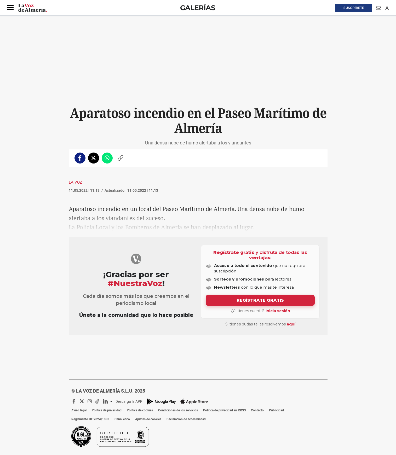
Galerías (197, 7)
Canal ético (122, 419)
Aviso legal (79, 410)
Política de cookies (140, 410)
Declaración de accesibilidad (186, 419)
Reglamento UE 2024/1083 (90, 419)
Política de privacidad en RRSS (224, 410)
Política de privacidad (107, 410)
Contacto (257, 410)
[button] (10, 7)
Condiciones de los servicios (178, 410)
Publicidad (276, 410)
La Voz (75, 182)
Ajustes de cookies (148, 419)
